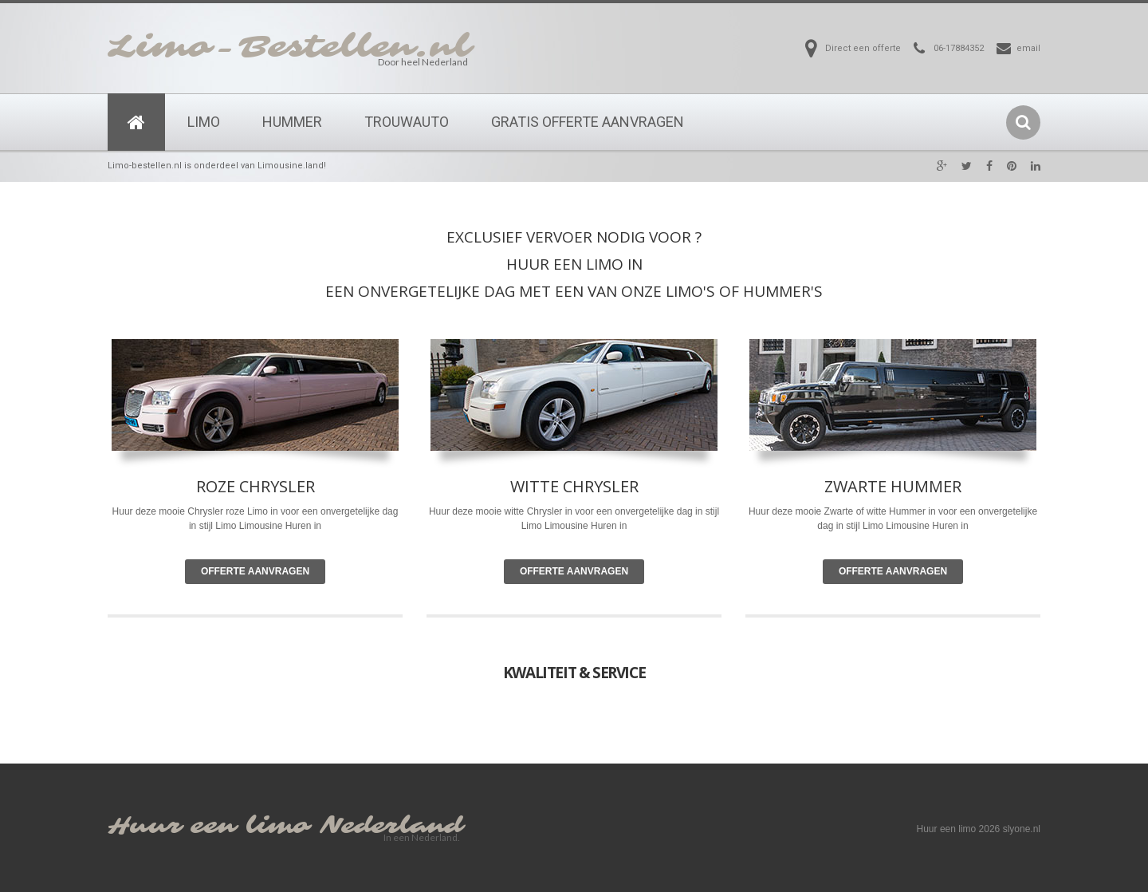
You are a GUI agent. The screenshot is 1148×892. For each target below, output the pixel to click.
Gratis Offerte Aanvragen (587, 121)
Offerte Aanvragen (255, 571)
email (1028, 48)
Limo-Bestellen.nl (289, 47)
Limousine (566, 525)
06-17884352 (959, 48)
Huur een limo (209, 826)
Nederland (391, 826)
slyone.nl (1021, 829)
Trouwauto (406, 121)
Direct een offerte (863, 48)
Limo (203, 121)
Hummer (292, 121)
